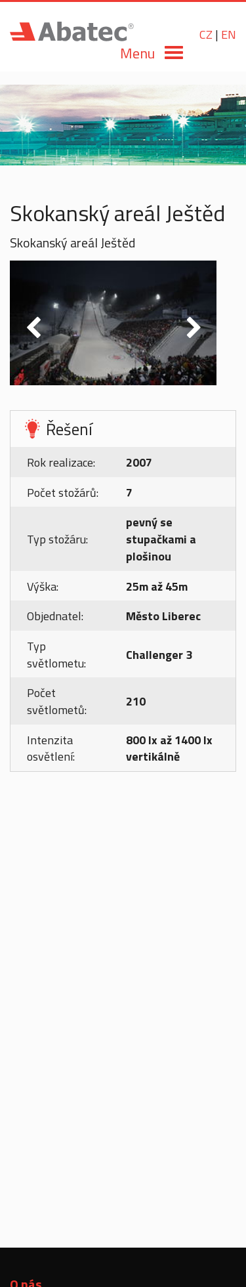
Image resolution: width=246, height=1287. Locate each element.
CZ (206, 34)
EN (228, 34)
